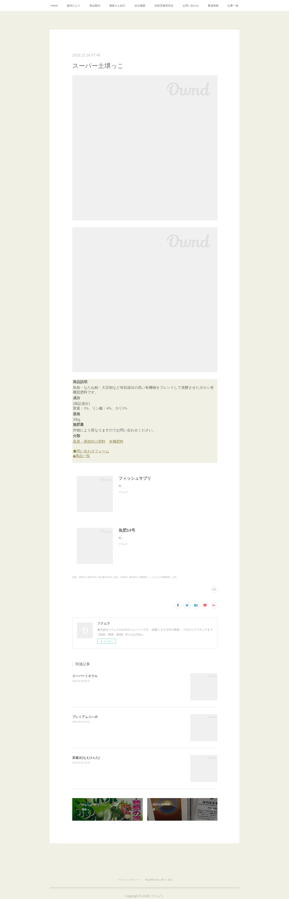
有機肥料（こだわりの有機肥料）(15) (158, 577)
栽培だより (73, 5)
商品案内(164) (105, 577)
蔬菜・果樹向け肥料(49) (84, 577)
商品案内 (94, 5)
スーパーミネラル (85, 676)
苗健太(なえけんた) (86, 757)
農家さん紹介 (117, 5)
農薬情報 (213, 5)
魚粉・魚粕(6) (121, 577)
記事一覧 (233, 5)
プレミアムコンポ (85, 717)
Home (54, 5)
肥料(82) (133, 577)
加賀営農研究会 (163, 5)
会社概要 (140, 5)
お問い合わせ (190, 5)
